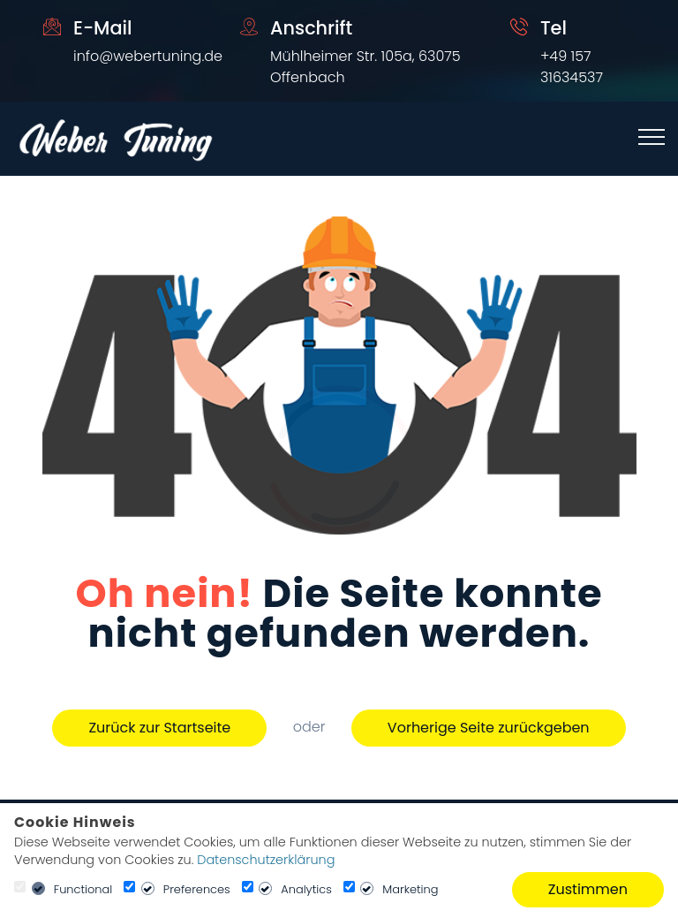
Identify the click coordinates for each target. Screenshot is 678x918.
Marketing (410, 889)
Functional (83, 889)
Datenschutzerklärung (266, 860)
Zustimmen (588, 889)
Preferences (196, 889)
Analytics (306, 889)
